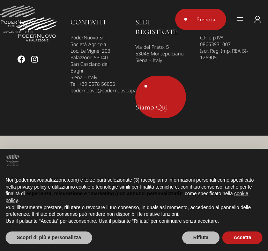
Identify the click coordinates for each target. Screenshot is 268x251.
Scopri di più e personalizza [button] (49, 237)
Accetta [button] (242, 237)
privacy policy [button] (31, 187)
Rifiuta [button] (201, 237)
